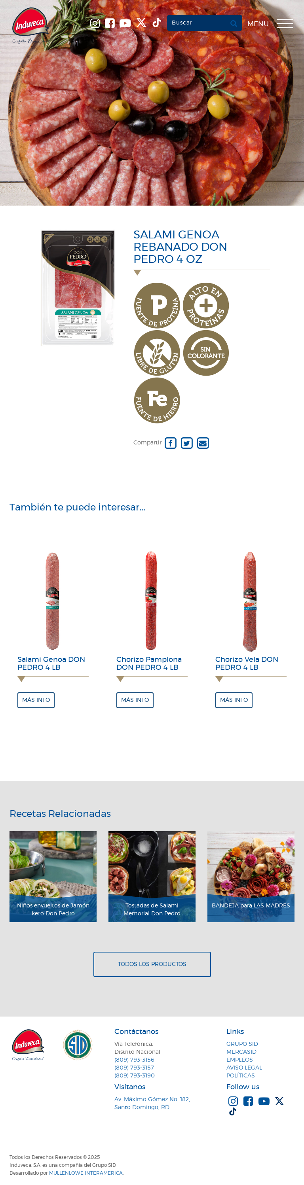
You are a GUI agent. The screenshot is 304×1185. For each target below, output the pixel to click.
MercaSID (241, 1052)
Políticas (240, 1076)
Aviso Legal (244, 1068)
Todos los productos (152, 964)
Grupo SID (242, 1044)
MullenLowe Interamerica (86, 1173)
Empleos (239, 1060)
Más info (36, 700)
